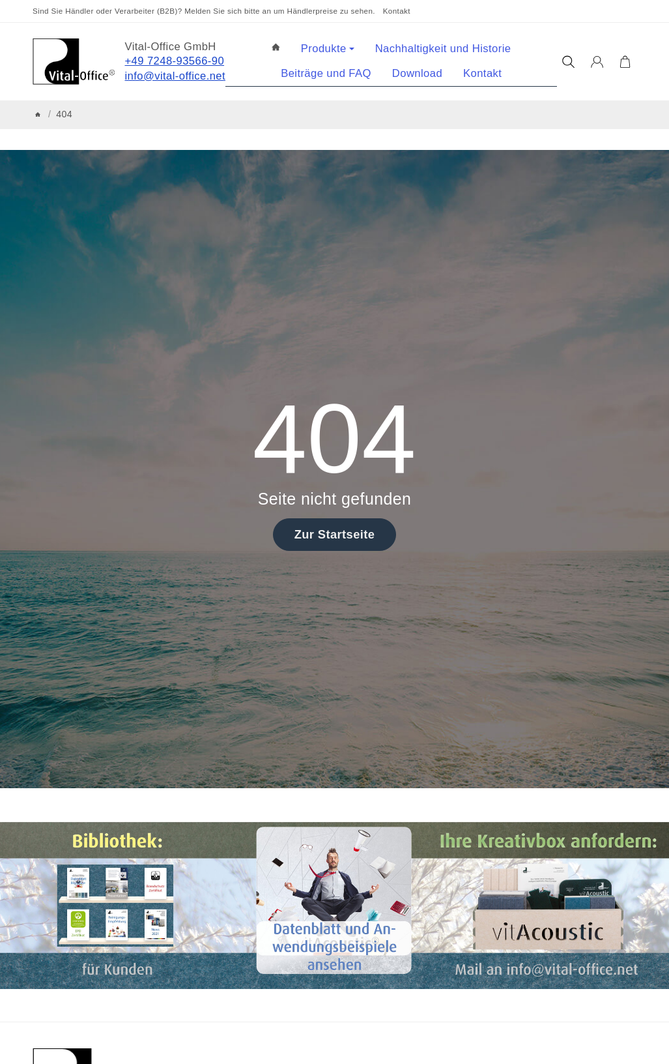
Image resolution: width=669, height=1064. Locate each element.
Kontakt (396, 11)
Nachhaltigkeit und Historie (443, 48)
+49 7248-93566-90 (175, 61)
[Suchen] (568, 61)
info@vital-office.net (175, 76)
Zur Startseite (334, 534)
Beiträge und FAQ (326, 73)
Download (417, 73)
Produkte (327, 48)
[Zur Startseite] (74, 61)
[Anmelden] (597, 61)
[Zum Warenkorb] (625, 61)
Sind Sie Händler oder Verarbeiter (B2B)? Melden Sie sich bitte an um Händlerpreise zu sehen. (204, 11)
